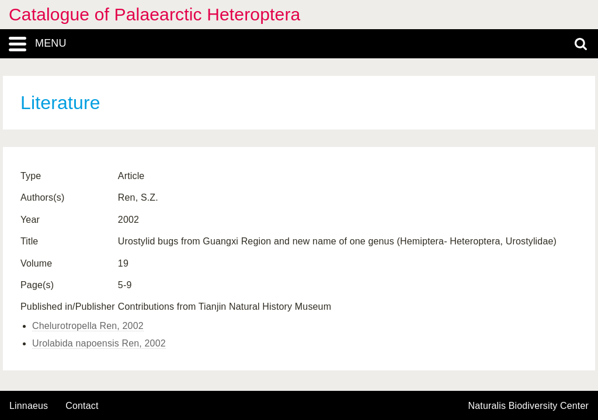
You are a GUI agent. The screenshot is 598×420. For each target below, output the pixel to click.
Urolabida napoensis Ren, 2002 (99, 343)
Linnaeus (28, 406)
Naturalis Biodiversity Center (528, 406)
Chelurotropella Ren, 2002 (88, 326)
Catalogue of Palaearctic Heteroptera (154, 14)
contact (81, 406)
